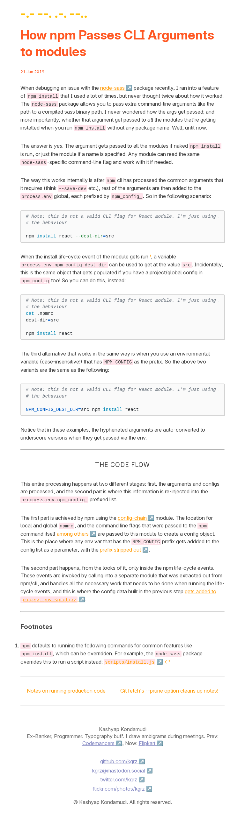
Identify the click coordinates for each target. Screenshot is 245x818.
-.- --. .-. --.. (53, 13)
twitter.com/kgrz (118, 776)
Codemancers (98, 740)
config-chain (132, 515)
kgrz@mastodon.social (118, 767)
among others (73, 531)
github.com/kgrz (118, 758)
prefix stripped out (120, 547)
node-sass (112, 88)
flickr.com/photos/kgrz (119, 786)
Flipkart (147, 740)
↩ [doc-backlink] (167, 659)
